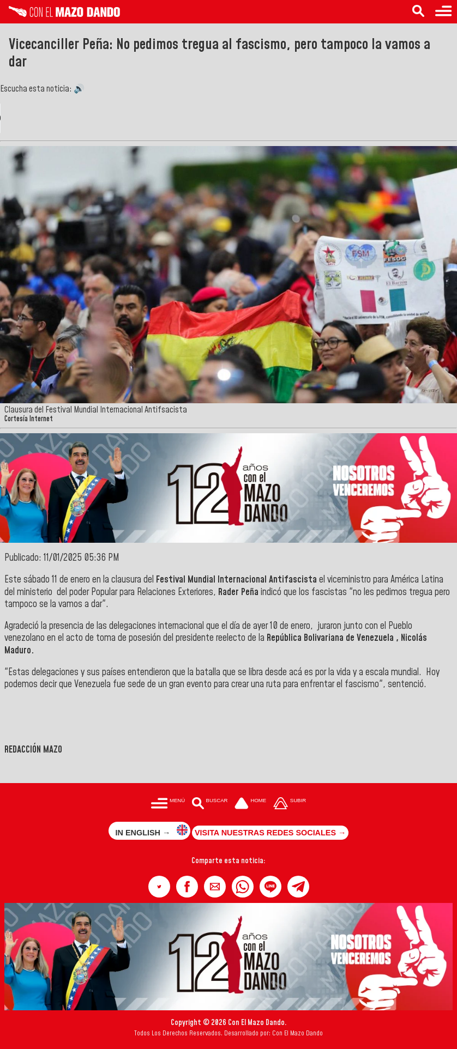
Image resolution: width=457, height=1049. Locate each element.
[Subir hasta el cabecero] (289, 804)
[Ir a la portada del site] (250, 804)
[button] (159, 887)
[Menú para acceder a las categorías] (443, 11)
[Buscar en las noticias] (418, 11)
